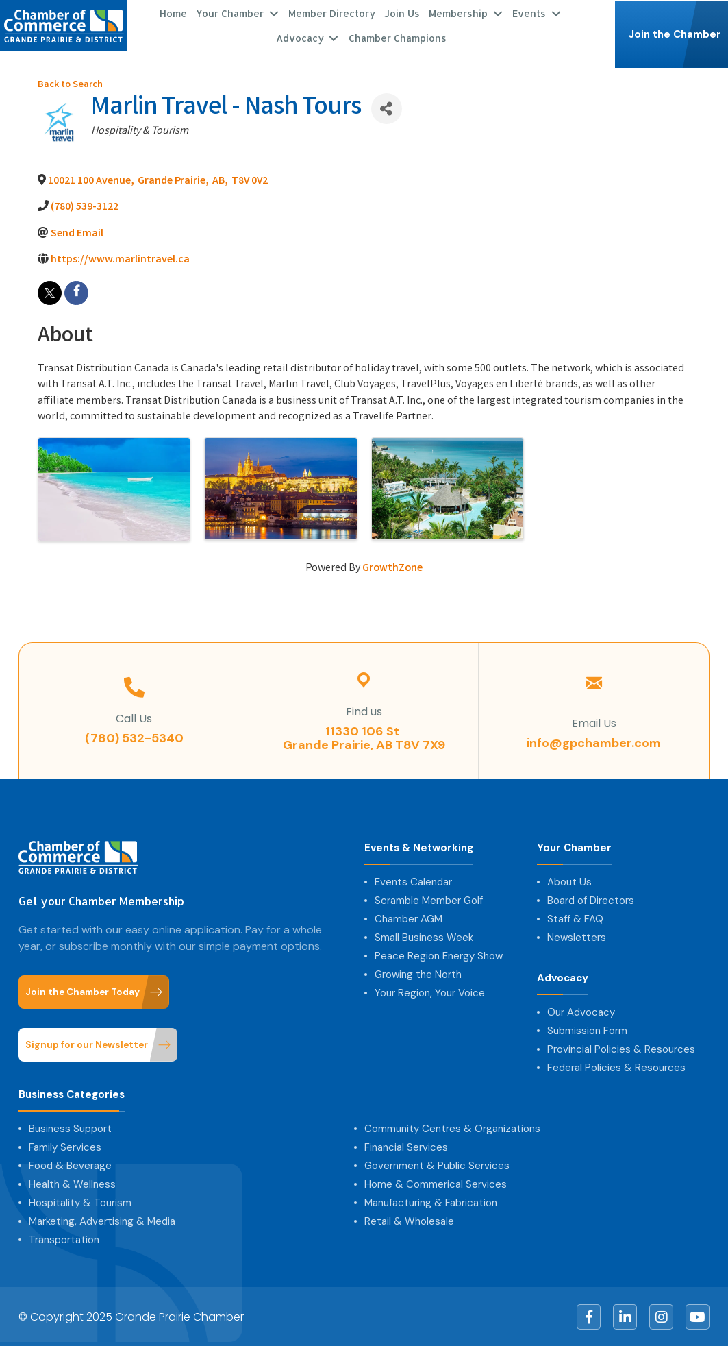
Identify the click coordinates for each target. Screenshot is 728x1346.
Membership (458, 13)
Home (173, 13)
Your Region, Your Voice (430, 992)
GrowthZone (392, 568)
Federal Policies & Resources (616, 1067)
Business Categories (71, 1094)
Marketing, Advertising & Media (102, 1220)
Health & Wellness (72, 1183)
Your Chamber (230, 13)
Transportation (64, 1239)
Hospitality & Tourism (80, 1202)
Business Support (70, 1128)
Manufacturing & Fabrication (430, 1202)
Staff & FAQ (575, 918)
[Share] (386, 108)
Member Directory (331, 13)
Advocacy (300, 37)
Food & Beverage (70, 1165)
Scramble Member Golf (429, 900)
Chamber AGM (408, 918)
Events (529, 13)
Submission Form (587, 1030)
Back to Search (70, 84)
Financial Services (406, 1146)
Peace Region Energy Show (439, 955)
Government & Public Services (437, 1165)
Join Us (402, 13)
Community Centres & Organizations (452, 1128)
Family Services (65, 1146)
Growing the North (418, 974)
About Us (569, 881)
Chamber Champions (398, 37)
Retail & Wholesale (409, 1220)
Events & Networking (418, 847)
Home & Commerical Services (435, 1183)
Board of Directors (590, 900)
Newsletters (576, 937)
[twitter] (50, 292)
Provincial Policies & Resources (621, 1048)
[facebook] (76, 292)
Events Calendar (413, 881)
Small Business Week (424, 937)
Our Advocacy (581, 1011)
